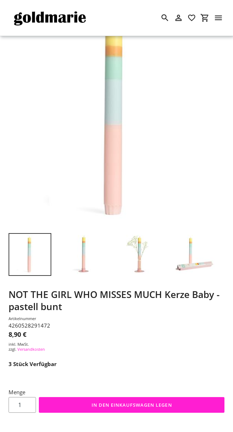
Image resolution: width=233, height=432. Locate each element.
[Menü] (218, 18)
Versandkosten (31, 349)
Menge (17, 392)
